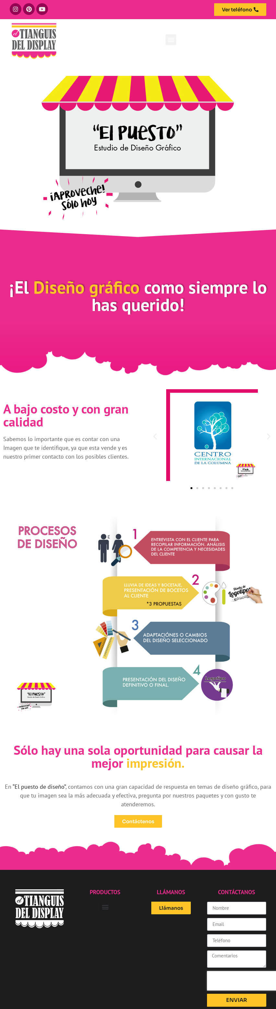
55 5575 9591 (171, 923)
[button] (171, 39)
